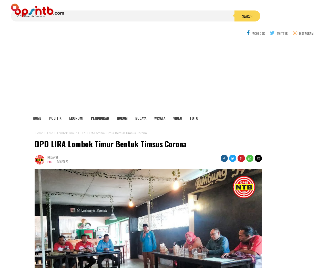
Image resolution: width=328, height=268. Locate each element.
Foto (194, 104)
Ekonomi (76, 104)
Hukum (122, 104)
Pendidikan (100, 104)
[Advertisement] (164, 61)
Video (177, 104)
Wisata (160, 104)
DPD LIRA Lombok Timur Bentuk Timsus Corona (109, 130)
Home (37, 104)
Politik (55, 104)
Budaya (141, 104)
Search (193, 11)
